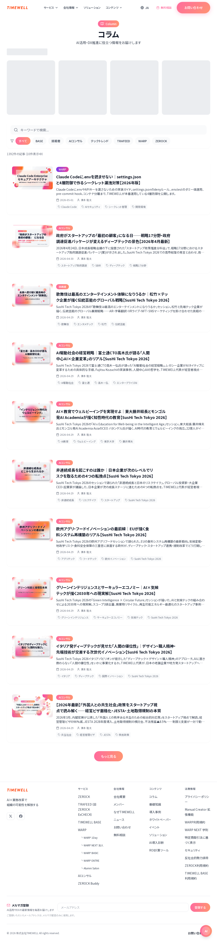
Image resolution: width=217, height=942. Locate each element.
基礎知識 (155, 804)
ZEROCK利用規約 (197, 865)
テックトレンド (99, 141)
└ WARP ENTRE (90, 860)
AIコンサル (75, 141)
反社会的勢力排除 (197, 858)
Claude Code (67, 207)
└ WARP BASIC (90, 853)
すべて (23, 141)
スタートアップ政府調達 (72, 265)
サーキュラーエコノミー (108, 617)
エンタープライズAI (125, 382)
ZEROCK (161, 141)
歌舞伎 (63, 324)
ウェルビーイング (85, 441)
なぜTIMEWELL (124, 812)
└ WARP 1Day (89, 837)
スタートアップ (110, 500)
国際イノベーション (111, 676)
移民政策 (122, 734)
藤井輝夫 (126, 441)
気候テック (135, 617)
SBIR (96, 265)
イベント (154, 827)
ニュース (119, 819)
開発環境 (139, 207)
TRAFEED (123, 141)
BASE (39, 141)
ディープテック (115, 265)
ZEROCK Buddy (88, 883)
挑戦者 (55, 141)
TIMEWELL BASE (89, 822)
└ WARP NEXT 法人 (92, 845)
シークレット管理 (116, 207)
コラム (153, 796)
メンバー (119, 804)
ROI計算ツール (159, 850)
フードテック (88, 558)
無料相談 (164, 8)
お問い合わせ (193, 7)
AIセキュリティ (91, 207)
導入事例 (155, 812)
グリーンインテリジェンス (73, 617)
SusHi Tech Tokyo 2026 (140, 500)
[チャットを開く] (206, 931)
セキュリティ (192, 850)
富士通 (84, 382)
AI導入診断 (156, 842)
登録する (200, 907)
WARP (142, 141)
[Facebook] (21, 816)
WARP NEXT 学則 (196, 830)
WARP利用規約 (195, 822)
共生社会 (64, 734)
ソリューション (92, 8)
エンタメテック (83, 324)
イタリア (64, 676)
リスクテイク (87, 500)
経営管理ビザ (86, 734)
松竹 (102, 324)
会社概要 (119, 796)
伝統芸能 (118, 324)
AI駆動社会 (66, 382)
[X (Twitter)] (10, 816)
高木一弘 (101, 382)
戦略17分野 (138, 265)
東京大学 (107, 441)
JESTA (105, 734)
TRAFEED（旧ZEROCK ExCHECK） (87, 809)
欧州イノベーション (114, 558)
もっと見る (108, 756)
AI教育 (63, 441)
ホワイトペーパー (160, 819)
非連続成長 (66, 500)
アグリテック (66, 558)
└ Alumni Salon (90, 868)
